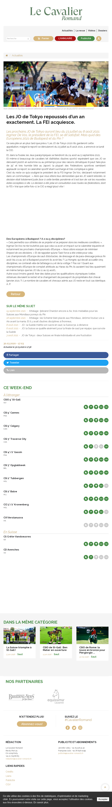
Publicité (86, 38)
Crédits (9, 771)
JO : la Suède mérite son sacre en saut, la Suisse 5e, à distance (54, 325)
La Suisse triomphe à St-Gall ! (19, 648)
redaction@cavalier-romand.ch (19, 759)
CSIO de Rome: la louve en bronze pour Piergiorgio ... (92, 650)
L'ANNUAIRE (65, 38)
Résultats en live (101, 407)
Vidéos (91, 30)
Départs (91, 407)
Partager (13, 355)
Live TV (106, 407)
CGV (8, 784)
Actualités (67, 30)
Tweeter (13, 362)
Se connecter (98, 38)
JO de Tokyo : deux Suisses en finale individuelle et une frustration (56, 335)
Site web (86, 407)
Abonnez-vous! (32, 724)
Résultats (96, 407)
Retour (16, 294)
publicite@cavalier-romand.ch (70, 753)
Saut (20, 654)
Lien (11, 370)
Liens (8, 776)
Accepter (103, 799)
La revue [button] (80, 30)
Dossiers (102, 30)
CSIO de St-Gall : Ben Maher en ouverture (55, 648)
